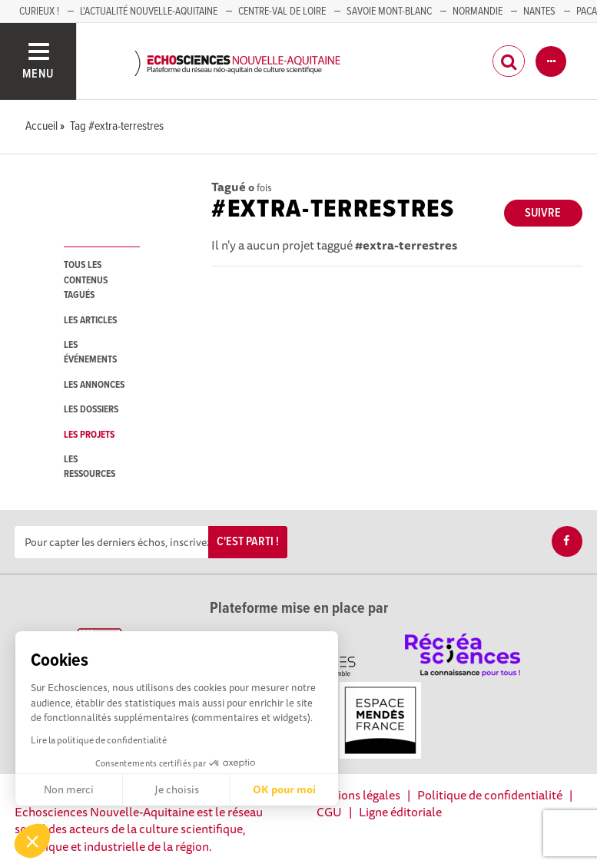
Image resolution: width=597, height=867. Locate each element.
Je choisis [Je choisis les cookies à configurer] (176, 789)
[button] (32, 840)
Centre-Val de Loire (282, 11)
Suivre (543, 213)
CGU (329, 812)
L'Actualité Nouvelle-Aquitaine (148, 11)
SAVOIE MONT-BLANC (389, 11)
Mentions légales (355, 795)
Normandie (477, 11)
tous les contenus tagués (86, 280)
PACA (586, 11)
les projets (89, 435)
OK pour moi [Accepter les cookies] (284, 789)
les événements (90, 352)
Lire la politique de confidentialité (99, 740)
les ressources (89, 467)
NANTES (539, 11)
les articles (90, 320)
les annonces (94, 385)
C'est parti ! (248, 542)
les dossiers (91, 409)
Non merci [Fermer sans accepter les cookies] (69, 789)
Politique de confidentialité (489, 795)
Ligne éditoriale (400, 812)
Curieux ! (39, 11)
